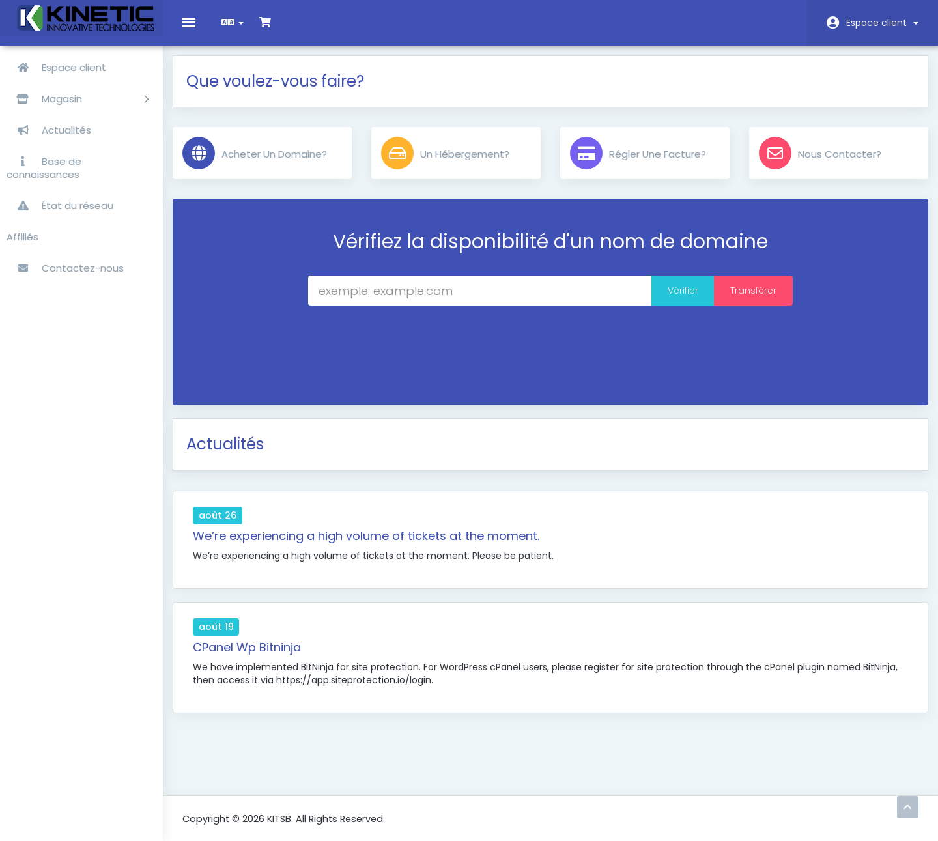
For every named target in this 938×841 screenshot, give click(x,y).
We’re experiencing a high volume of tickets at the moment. (376, 545)
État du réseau (60, 205)
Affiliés (22, 237)
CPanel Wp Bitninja (257, 657)
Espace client (882, 22)
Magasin (78, 99)
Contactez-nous (65, 268)
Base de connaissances (44, 167)
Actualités (49, 130)
